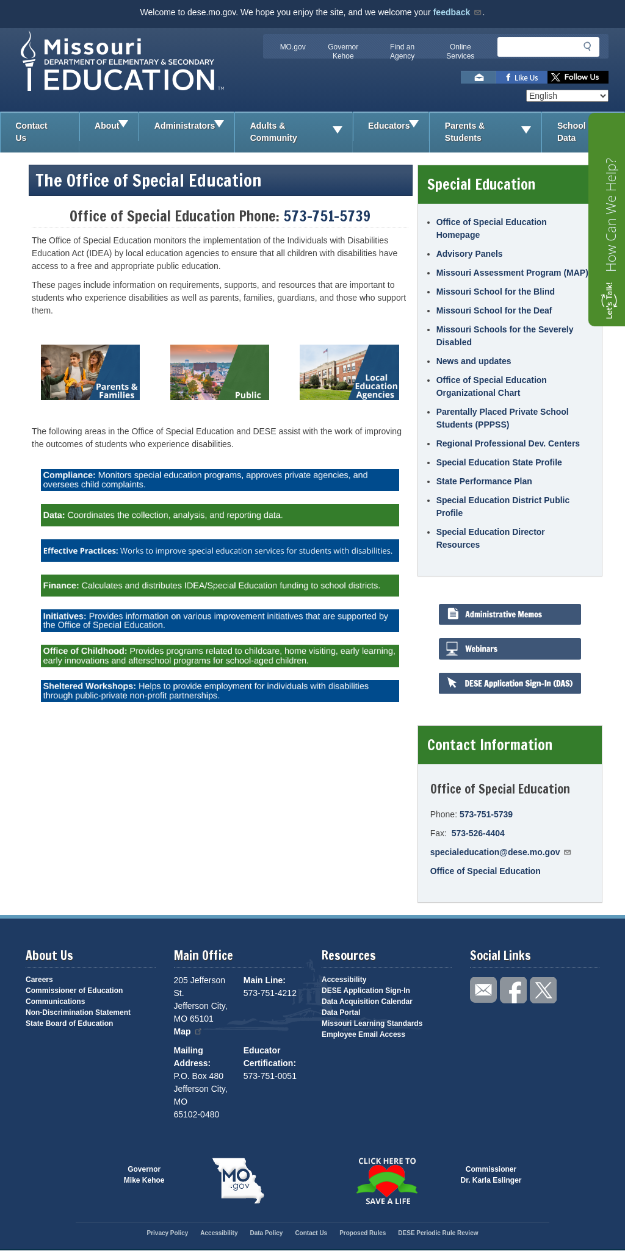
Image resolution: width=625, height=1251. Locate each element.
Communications (55, 1001)
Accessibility (344, 979)
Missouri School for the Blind (495, 291)
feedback (458, 12)
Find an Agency (402, 51)
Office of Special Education (485, 871)
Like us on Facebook (521, 77)
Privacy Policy (167, 1233)
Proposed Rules (362, 1233)
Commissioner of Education (74, 990)
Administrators (194, 126)
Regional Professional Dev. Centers (508, 443)
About (116, 126)
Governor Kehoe (343, 51)
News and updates (473, 361)
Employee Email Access (363, 1034)
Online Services (460, 51)
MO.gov (293, 47)
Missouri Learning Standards (372, 1023)
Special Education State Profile (499, 462)
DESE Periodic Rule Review (438, 1233)
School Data (590, 132)
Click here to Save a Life (386, 1181)
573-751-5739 (326, 216)
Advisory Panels (469, 254)
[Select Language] (567, 96)
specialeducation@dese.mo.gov (501, 852)
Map (188, 1031)
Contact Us (32, 132)
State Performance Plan (484, 481)
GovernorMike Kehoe (144, 1175)
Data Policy (266, 1233)
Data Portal (341, 1012)
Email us (478, 77)
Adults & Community (301, 132)
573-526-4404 (478, 833)
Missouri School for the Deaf (494, 310)
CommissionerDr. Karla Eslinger (491, 1175)
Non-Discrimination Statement (78, 1012)
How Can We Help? (610, 215)
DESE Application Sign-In (366, 990)
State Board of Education (69, 1023)
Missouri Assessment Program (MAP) (512, 273)
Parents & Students (493, 132)
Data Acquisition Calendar (367, 1001)
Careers (39, 979)
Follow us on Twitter (578, 77)
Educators (398, 126)
